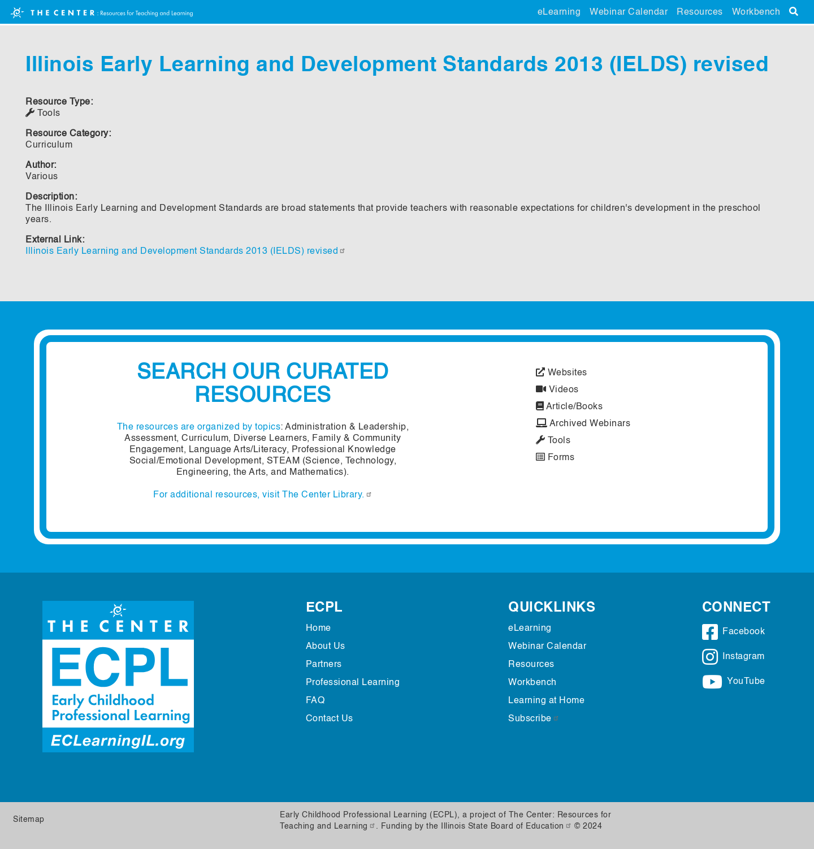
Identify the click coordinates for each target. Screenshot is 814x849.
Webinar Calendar (629, 12)
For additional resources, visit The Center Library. (263, 495)
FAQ (315, 700)
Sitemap (29, 820)
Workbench (756, 12)
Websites (561, 373)
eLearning (559, 12)
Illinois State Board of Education (506, 826)
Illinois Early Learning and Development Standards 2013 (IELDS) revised (185, 251)
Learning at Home (546, 700)
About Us (325, 646)
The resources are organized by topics (199, 427)
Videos (557, 390)
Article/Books (569, 406)
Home (318, 628)
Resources (700, 12)
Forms (555, 457)
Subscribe (534, 719)
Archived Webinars (583, 423)
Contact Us (329, 719)
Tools (553, 440)
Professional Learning (353, 682)
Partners (324, 664)
